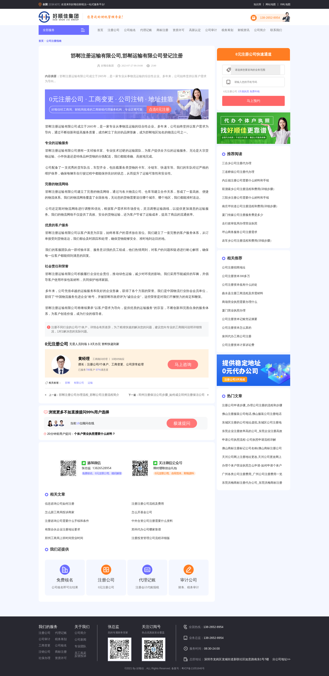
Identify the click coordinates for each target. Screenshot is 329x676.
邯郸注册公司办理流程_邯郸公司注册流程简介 (89, 394)
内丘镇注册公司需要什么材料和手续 (245, 180)
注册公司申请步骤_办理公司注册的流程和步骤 (252, 405)
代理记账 (146, 30)
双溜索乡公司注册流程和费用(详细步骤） (249, 189)
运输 (90, 382)
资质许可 (178, 30)
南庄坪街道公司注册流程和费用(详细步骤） (250, 206)
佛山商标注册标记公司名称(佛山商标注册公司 (252, 448)
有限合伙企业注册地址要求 (62, 529)
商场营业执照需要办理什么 (239, 301)
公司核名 (130, 30)
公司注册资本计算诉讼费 (238, 344)
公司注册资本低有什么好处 (239, 284)
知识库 (257, 4)
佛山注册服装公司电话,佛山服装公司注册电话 (252, 413)
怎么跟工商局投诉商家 (59, 512)
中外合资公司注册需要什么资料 (152, 520)
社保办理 (44, 658)
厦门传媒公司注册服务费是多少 (242, 214)
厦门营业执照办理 (233, 310)
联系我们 (276, 30)
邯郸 (67, 382)
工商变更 (44, 645)
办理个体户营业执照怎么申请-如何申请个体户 (252, 465)
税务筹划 (227, 30)
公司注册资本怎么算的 (236, 327)
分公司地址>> (281, 659)
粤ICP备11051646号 (192, 668)
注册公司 (113, 30)
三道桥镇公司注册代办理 (238, 171)
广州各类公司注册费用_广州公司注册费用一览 (252, 474)
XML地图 (285, 4)
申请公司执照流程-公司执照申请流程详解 (249, 439)
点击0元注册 (159, 109)
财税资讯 (243, 30)
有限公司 (79, 382)
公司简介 (260, 30)
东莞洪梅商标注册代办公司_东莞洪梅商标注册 (252, 482)
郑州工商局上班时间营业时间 (64, 538)
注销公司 (44, 651)
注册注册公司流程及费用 (148, 503)
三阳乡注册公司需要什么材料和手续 (245, 197)
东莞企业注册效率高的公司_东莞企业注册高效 (252, 431)
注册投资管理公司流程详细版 (151, 538)
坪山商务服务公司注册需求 (239, 232)
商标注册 (162, 30)
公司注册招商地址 (233, 267)
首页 (100, 30)
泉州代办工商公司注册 (236, 336)
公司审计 (211, 30)
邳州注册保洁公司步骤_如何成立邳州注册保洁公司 (171, 394)
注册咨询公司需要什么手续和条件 (67, 520)
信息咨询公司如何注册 (59, 503)
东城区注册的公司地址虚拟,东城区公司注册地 (252, 422)
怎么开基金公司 (142, 512)
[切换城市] (54, 4)
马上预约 (253, 101)
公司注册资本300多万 (236, 276)
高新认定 (195, 30)
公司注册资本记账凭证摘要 (239, 319)
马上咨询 (183, 364)
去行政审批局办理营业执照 (239, 223)
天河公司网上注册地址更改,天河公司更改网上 (252, 456)
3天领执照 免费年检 (249, 91)
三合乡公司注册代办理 (236, 163)
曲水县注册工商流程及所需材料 (242, 293)
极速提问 (182, 423)
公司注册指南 (53, 40)
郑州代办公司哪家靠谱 (146, 529)
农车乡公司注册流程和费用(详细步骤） (247, 240)
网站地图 (271, 4)
